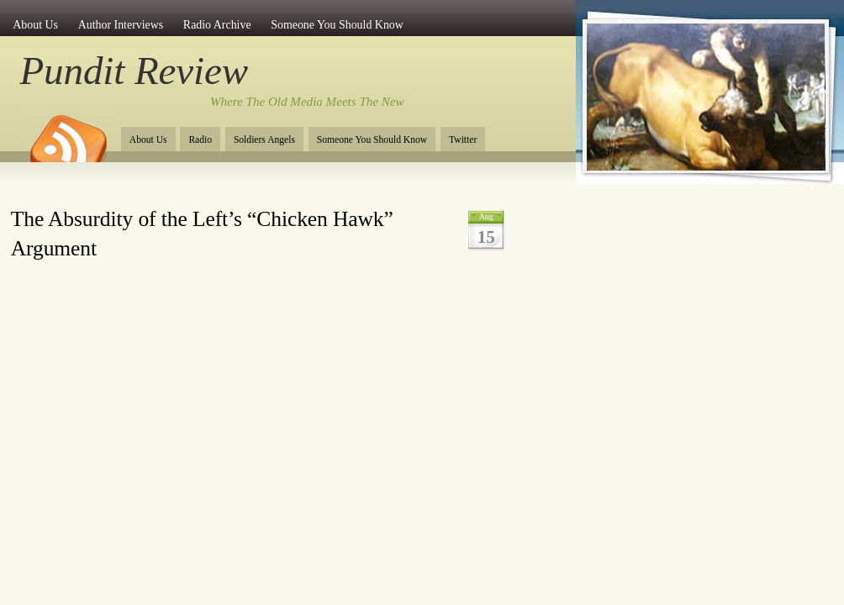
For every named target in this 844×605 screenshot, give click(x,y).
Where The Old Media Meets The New (307, 101)
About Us (35, 24)
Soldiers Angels (264, 139)
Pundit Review (134, 70)
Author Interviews (121, 24)
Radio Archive (217, 24)
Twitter (463, 139)
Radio (200, 139)
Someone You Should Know (337, 24)
